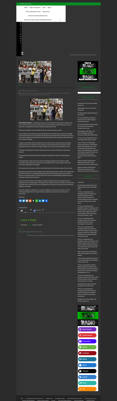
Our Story (53, 392)
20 (93, 46)
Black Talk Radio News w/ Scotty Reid (74, 390)
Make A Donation (39, 7)
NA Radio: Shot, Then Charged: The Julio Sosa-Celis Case (68, 36)
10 (81, 46)
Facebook (37, 202)
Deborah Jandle (82, 152)
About (54, 7)
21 (94, 46)
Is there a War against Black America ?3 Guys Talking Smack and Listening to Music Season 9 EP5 (88, 252)
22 (95, 46)
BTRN (25, 29)
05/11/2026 (26, 41)
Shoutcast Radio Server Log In (40, 11)
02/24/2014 (26, 82)
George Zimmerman (48, 85)
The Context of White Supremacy (64, 392)
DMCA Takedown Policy (65, 7)
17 (89, 46)
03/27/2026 (89, 41)
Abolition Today (49, 390)
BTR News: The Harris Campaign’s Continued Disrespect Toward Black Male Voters (88, 125)
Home (30, 7)
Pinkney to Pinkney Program (43, 392)
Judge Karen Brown (57, 85)
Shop (48, 7)
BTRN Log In (78, 7)
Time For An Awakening (78, 392)
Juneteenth (81, 174)
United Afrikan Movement (43, 86)
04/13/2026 (68, 41)
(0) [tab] (25, 203)
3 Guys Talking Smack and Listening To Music (34, 390)
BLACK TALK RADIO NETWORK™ (27, 395)
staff (20, 41)
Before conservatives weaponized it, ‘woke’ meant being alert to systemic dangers (26, 35)
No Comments (22, 43)
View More (21, 45)
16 (88, 46)
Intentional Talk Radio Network (28, 392)
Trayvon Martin (34, 86)
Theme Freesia (45, 395)
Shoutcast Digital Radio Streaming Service (65, 11)
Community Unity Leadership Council (35, 85)
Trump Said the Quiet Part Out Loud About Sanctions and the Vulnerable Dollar (87, 179)
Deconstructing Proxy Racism (90, 390)
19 (92, 46)
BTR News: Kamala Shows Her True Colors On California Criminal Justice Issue (88, 118)
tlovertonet (81, 95)
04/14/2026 (47, 41)
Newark (64, 85)
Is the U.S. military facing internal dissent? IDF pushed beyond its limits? (90, 35)
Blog (22, 29)
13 (84, 46)
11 (82, 46)
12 (83, 46)
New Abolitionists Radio (69, 31)
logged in (29, 216)
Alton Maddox (23, 85)
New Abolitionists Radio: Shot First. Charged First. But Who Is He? (47, 35)
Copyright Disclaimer (90, 392)
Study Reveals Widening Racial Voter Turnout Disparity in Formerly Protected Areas (88, 154)
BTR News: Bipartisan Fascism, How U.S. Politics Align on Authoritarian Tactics (87, 111)
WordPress (24, 202)
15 (87, 46)
